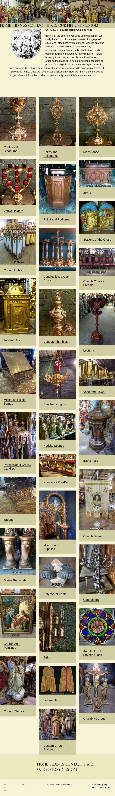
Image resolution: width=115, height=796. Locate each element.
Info (22, 784)
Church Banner (93, 536)
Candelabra (91, 599)
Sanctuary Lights (54, 404)
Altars (87, 193)
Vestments (50, 700)
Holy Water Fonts (54, 594)
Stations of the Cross (97, 239)
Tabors (8, 519)
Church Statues (14, 711)
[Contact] (37, 25)
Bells (46, 657)
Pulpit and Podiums (56, 219)
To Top (5, 788)
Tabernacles (12, 340)
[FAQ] (52, 25)
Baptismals (90, 460)
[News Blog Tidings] (20, 25)
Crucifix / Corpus (94, 718)
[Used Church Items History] (70, 25)
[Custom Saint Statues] (91, 25)
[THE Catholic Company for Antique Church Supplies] (6, 25)
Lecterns (89, 350)
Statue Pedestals (15, 580)
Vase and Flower (94, 392)
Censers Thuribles (55, 341)
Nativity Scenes (53, 445)
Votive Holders (13, 211)
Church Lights (13, 270)
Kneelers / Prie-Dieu (56, 482)
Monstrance (91, 152)
